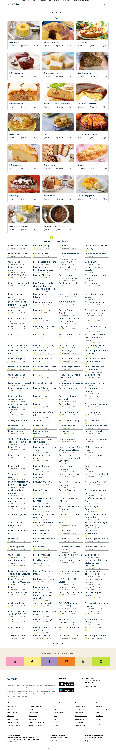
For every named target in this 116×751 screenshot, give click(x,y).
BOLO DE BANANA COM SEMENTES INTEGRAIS (19, 483)
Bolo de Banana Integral (19, 382)
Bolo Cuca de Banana (95, 420)
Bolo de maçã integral (18, 283)
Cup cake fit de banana (70, 514)
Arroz (56, 706)
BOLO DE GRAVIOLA (43, 482)
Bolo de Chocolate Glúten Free (42, 467)
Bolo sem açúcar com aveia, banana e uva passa (95, 337)
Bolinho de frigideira (17, 514)
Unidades (98, 719)
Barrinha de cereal (68, 283)
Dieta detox (10, 716)
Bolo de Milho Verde (42, 275)
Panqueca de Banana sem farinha (69, 376)
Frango (56, 725)
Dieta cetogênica (12, 712)
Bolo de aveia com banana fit (68, 397)
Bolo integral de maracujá (15, 491)
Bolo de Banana (40, 253)
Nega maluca (65, 326)
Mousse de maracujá (81, 716)
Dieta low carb (11, 706)
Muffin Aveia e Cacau (43, 579)
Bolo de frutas (40, 490)
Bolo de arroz (13, 627)
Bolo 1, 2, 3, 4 (13, 334)
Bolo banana (39, 546)
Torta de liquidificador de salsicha (95, 516)
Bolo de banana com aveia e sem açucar (69, 276)
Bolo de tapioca (92, 554)
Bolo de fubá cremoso (17, 455)
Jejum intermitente (12, 722)
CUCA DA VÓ (65, 261)
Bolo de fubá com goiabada (41, 475)
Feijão (56, 709)
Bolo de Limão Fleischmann (92, 532)
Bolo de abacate (67, 439)
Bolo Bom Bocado (67, 345)
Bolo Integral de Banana (71, 592)
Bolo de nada (13, 466)
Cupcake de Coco (41, 425)
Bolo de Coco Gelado (95, 546)
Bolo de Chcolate (67, 490)
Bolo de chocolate (41, 635)
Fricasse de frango (80, 725)
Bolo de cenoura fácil (17, 245)
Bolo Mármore (14, 506)
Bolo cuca (89, 318)
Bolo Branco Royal (42, 245)
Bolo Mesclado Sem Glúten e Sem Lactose (95, 368)
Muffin (10, 412)
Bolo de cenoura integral (71, 382)
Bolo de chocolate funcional (16, 499)
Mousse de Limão (80, 706)
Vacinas (98, 712)
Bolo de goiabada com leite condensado (18, 397)
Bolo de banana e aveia (70, 358)
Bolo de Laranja (14, 587)
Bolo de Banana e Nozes (70, 334)
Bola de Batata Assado (70, 627)
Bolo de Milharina (93, 455)
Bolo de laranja (40, 587)
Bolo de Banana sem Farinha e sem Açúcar (43, 268)
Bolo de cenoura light (43, 522)
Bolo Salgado (13, 554)
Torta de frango (79, 722)
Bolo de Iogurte (92, 412)
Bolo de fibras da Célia (69, 412)
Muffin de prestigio (16, 546)
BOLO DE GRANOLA (17, 275)
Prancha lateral (33, 712)
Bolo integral (39, 318)
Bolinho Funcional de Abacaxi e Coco (69, 319)
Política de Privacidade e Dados (59, 737)
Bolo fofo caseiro (15, 425)
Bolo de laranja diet (16, 358)
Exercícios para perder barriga (37, 722)
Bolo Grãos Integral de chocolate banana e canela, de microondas (44, 286)
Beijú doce (64, 431)
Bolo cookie (12, 538)
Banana (56, 722)
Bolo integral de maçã (44, 326)
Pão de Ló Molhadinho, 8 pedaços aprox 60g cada (19, 440)
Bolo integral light (42, 310)
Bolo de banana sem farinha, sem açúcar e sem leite (43, 595)
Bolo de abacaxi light (43, 382)
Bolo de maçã (65, 350)
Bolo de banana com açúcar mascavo (95, 360)
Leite (55, 719)
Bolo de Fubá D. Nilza (69, 538)
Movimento (32, 703)
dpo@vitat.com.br (90, 741)
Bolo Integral (65, 530)
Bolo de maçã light (42, 554)
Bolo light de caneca (17, 635)
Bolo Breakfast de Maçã (96, 474)
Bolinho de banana (68, 587)
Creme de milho (79, 712)
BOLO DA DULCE (67, 302)
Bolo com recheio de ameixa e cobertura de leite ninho (70, 458)
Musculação (32, 719)
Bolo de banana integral (45, 345)
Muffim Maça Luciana (69, 635)
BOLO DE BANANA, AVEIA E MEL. (68, 604)
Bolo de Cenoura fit (94, 431)
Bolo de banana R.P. (68, 611)
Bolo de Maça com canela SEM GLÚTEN (17, 612)
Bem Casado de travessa (40, 561)
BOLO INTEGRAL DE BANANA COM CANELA (18, 303)
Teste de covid (99, 716)
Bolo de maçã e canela (96, 404)
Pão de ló (11, 619)
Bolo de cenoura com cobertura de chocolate (18, 572)
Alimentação (11, 703)
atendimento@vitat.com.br (95, 682)
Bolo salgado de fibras (95, 302)
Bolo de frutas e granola (70, 554)
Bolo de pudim (92, 611)
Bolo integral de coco (95, 283)
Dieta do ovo (10, 709)
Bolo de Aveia (65, 404)
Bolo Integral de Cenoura (92, 389)
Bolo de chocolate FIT (17, 345)
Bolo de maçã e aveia (95, 345)
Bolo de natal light (68, 294)
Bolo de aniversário (42, 302)
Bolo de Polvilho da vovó (44, 388)
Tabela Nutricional (60, 703)
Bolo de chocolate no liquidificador (17, 405)
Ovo (55, 716)
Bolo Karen (38, 374)
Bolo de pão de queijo (17, 592)
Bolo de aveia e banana (96, 425)
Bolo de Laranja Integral (44, 261)
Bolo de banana (92, 374)
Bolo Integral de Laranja (96, 538)
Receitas (55, 12)
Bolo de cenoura (92, 396)
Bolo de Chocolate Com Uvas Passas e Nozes (70, 448)
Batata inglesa (58, 712)
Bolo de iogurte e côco (95, 253)
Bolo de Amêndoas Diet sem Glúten (44, 629)
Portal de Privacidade (56, 741)
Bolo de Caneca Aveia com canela (69, 483)
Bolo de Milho (14, 447)
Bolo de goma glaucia (69, 474)
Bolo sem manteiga (68, 388)
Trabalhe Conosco (90, 686)
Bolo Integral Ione (16, 603)
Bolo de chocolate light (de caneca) (96, 524)
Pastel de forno (40, 334)
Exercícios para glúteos (35, 725)
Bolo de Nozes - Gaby (69, 420)
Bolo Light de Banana (17, 420)
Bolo (61, 522)
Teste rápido (99, 706)
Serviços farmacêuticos (102, 709)
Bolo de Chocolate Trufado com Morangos (18, 580)
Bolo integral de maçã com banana (44, 516)
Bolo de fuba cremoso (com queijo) (43, 440)
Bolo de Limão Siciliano (96, 439)
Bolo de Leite (91, 261)
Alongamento (33, 716)
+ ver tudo (58, 643)
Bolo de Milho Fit (93, 627)
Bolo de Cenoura (67, 425)
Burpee (31, 709)
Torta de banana (41, 420)
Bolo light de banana (17, 374)
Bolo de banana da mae (70, 560)
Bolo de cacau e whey (17, 388)
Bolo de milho (65, 267)
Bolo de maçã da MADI (96, 482)
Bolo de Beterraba (93, 587)
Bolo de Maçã (39, 350)
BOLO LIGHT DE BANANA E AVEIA (15, 524)
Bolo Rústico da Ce (16, 326)
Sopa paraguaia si (42, 603)
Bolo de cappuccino (42, 396)
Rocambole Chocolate (18, 366)
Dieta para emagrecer (13, 719)
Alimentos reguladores (13, 725)
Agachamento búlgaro (35, 706)
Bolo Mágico (65, 245)
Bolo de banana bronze (18, 253)
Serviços (98, 703)
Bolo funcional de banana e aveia (41, 532)
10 (64, 238)
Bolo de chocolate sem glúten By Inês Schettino (96, 563)
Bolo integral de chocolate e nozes (67, 620)
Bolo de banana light (43, 619)
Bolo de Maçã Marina (69, 366)
